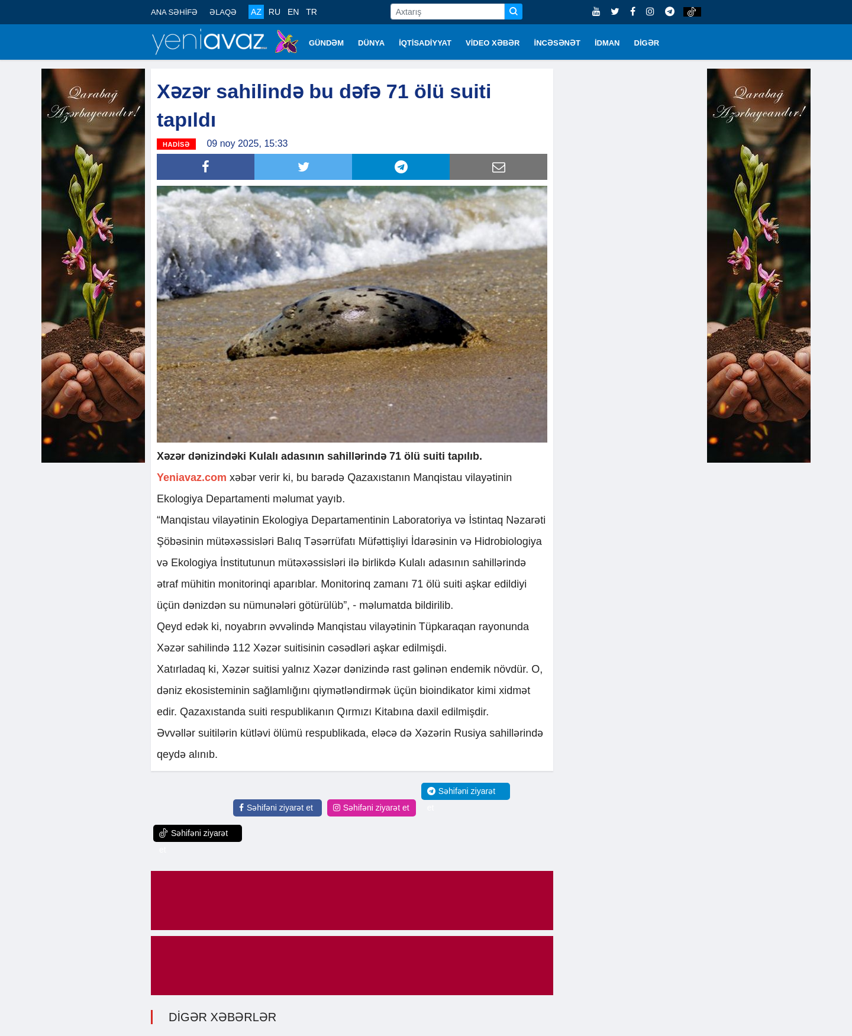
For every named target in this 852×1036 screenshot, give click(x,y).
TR (311, 12)
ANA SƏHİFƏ (174, 12)
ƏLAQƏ (223, 12)
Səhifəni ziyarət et (276, 807)
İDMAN (607, 42)
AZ (256, 12)
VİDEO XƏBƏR (493, 42)
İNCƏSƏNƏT (557, 42)
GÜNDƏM (326, 42)
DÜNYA (371, 42)
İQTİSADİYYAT (425, 42)
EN (293, 12)
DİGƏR (647, 42)
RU (274, 12)
